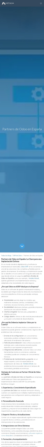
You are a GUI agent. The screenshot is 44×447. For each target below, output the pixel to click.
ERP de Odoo (17, 255)
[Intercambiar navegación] (41, 3)
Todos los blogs (6, 255)
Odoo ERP (24, 267)
